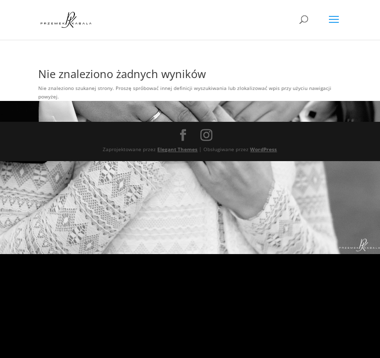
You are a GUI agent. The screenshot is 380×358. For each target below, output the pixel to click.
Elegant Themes (177, 149)
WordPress (263, 149)
